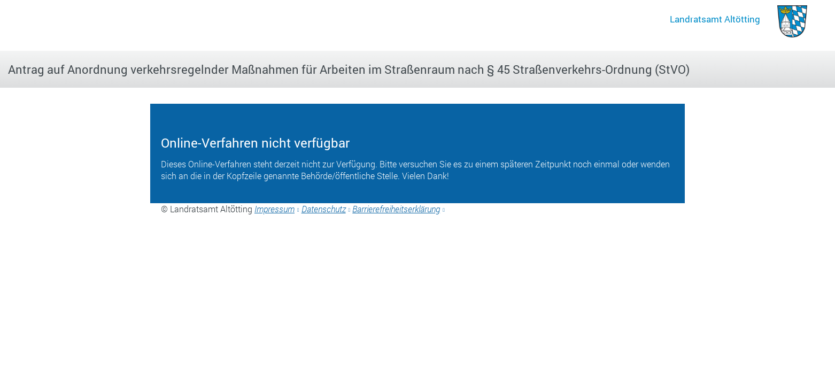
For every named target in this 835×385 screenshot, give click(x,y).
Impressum (274, 208)
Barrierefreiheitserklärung (396, 208)
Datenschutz (323, 208)
